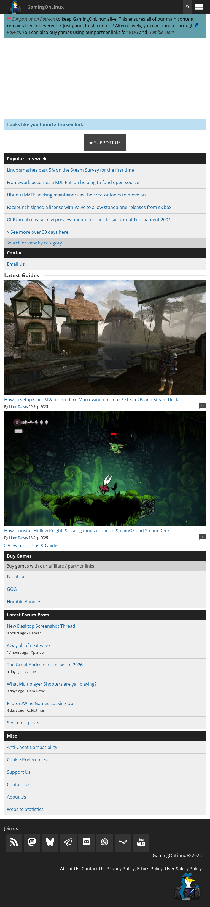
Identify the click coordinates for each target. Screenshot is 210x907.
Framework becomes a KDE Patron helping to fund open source (73, 182)
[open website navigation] (199, 7)
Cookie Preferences (27, 760)
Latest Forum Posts (28, 615)
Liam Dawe (18, 406)
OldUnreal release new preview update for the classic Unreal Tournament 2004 (89, 220)
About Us (16, 797)
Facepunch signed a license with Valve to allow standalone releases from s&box (89, 207)
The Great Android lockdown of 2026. (45, 665)
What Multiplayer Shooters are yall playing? (51, 684)
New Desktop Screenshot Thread (41, 626)
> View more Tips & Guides (32, 545)
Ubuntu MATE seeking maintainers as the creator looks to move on (76, 195)
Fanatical (16, 577)
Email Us (16, 264)
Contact (15, 253)
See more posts (23, 723)
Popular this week (27, 159)
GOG (133, 32)
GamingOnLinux (45, 7)
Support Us (19, 772)
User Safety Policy (183, 869)
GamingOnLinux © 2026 (177, 855)
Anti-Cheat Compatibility (32, 747)
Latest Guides (21, 275)
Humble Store (161, 32)
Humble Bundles (24, 602)
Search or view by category (34, 243)
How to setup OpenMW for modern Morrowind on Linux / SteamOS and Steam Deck (105, 396)
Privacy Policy (121, 869)
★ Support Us (105, 143)
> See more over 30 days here (37, 232)
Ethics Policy (150, 869)
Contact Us (18, 784)
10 (202, 405)
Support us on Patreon (31, 19)
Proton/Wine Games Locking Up (40, 703)
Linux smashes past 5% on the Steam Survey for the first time (70, 170)
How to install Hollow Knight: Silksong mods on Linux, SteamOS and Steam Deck (105, 527)
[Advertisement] (105, 79)
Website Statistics (25, 809)
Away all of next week (28, 645)
